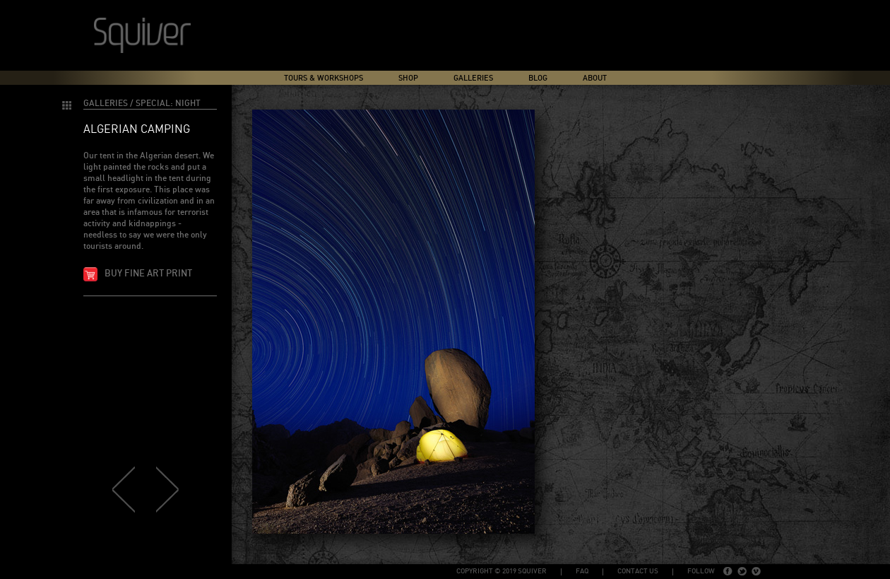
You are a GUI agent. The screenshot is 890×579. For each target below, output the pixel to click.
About (595, 78)
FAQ (582, 571)
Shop (408, 78)
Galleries (473, 78)
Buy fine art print (148, 274)
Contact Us (637, 571)
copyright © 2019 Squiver (501, 571)
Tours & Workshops (323, 78)
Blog (537, 78)
